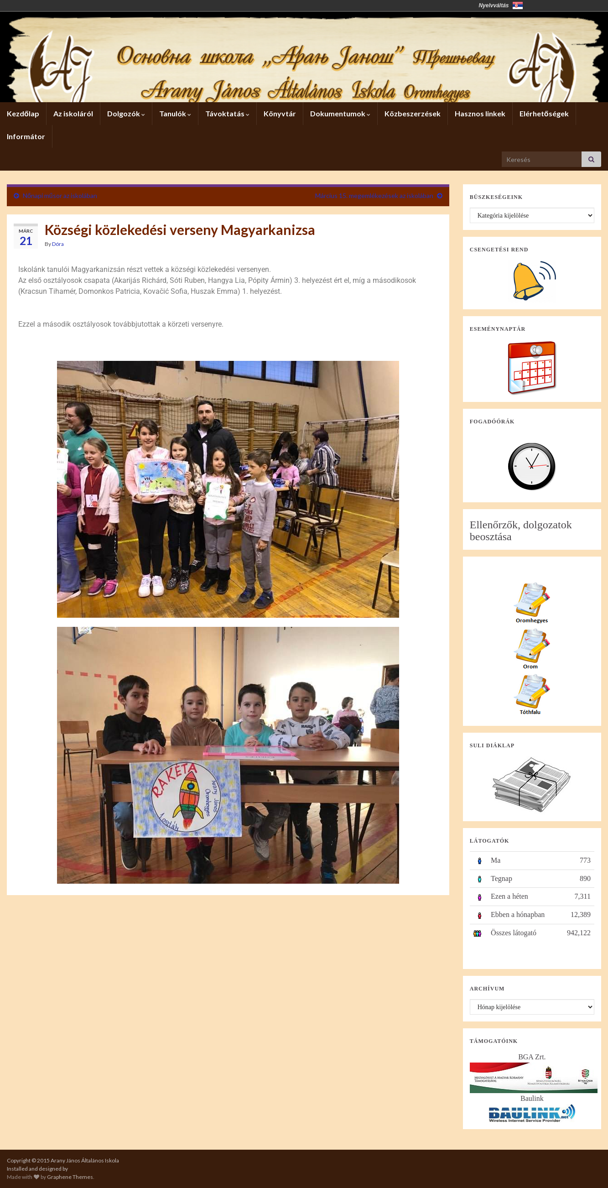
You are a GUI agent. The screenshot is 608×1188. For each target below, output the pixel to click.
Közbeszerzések (413, 113)
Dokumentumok (340, 113)
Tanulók (175, 113)
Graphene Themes (70, 1176)
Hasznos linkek (480, 113)
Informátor (26, 136)
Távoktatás (227, 113)
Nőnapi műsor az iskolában (60, 195)
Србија (517, 5)
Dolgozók (126, 113)
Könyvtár (280, 113)
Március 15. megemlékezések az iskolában (374, 195)
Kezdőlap (23, 113)
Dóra (58, 243)
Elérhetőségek (544, 113)
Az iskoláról (73, 113)
